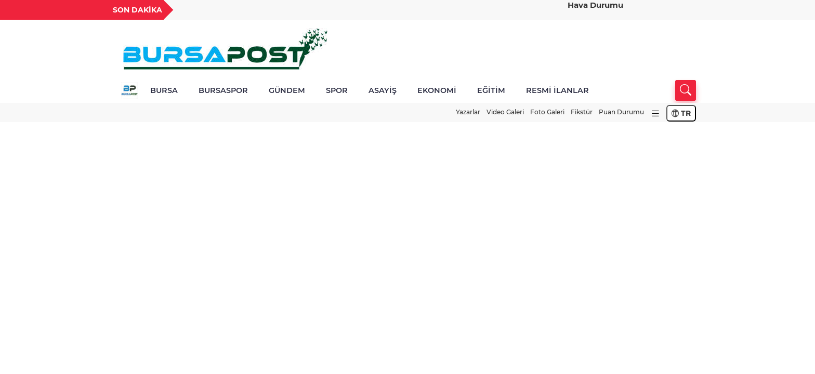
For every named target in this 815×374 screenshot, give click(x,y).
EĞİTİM (491, 90)
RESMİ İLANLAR (557, 90)
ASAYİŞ (383, 90)
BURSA (164, 90)
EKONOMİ (436, 90)
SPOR (337, 90)
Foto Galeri (547, 112)
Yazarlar (468, 112)
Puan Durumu (621, 112)
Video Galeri (505, 112)
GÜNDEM (287, 90)
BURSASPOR (223, 90)
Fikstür (582, 112)
